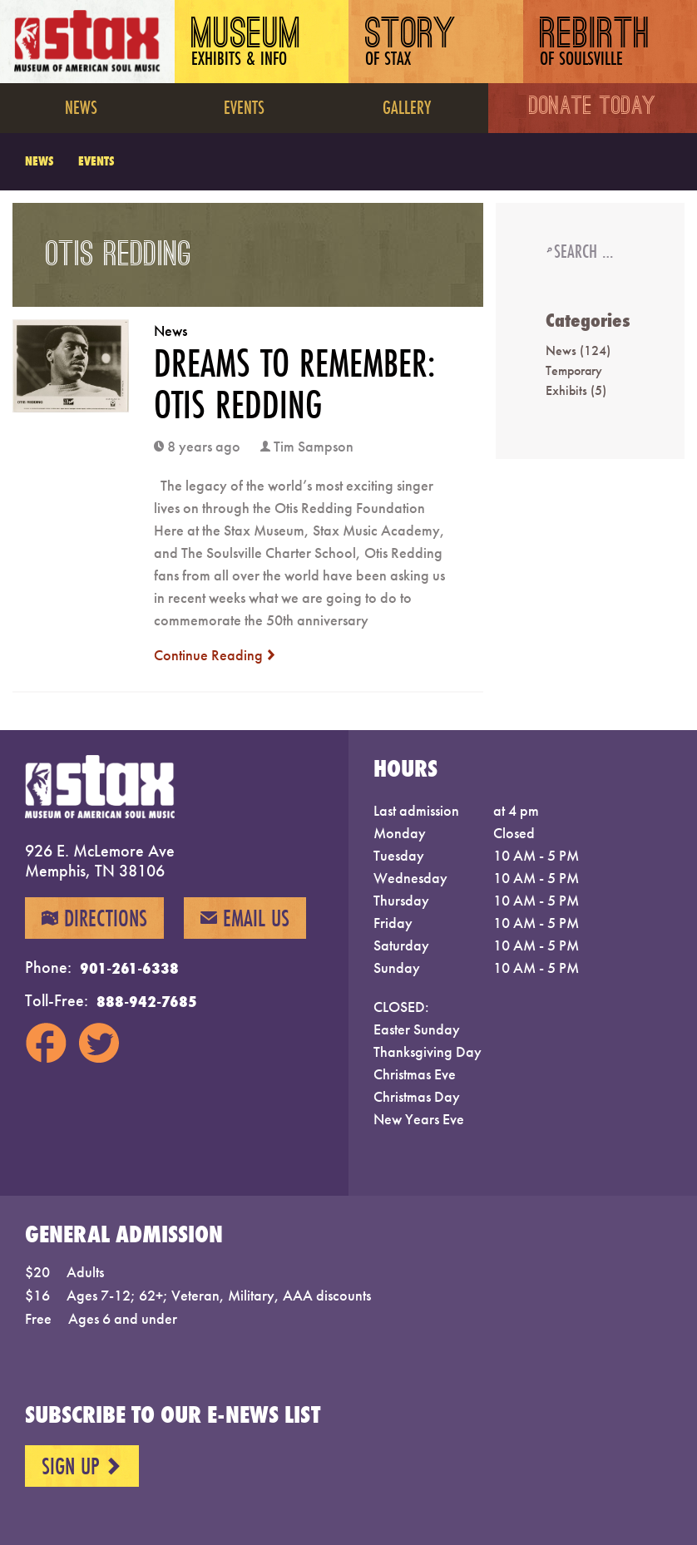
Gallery (407, 107)
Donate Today (592, 108)
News (81, 107)
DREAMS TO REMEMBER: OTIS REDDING (294, 383)
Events (244, 107)
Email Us (244, 918)
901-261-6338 (129, 968)
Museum (246, 44)
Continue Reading (215, 654)
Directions (94, 918)
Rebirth (595, 44)
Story (411, 44)
